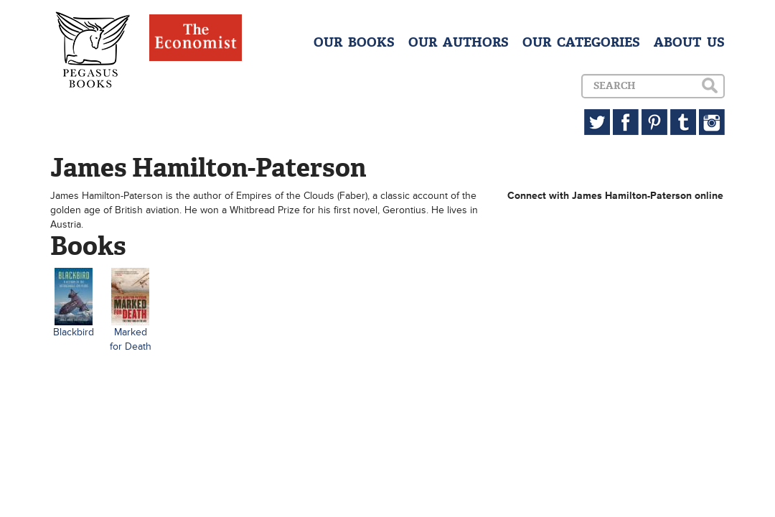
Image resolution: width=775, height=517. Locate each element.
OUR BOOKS (354, 42)
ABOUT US (689, 42)
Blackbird (73, 332)
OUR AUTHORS (458, 42)
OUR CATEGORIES (581, 42)
